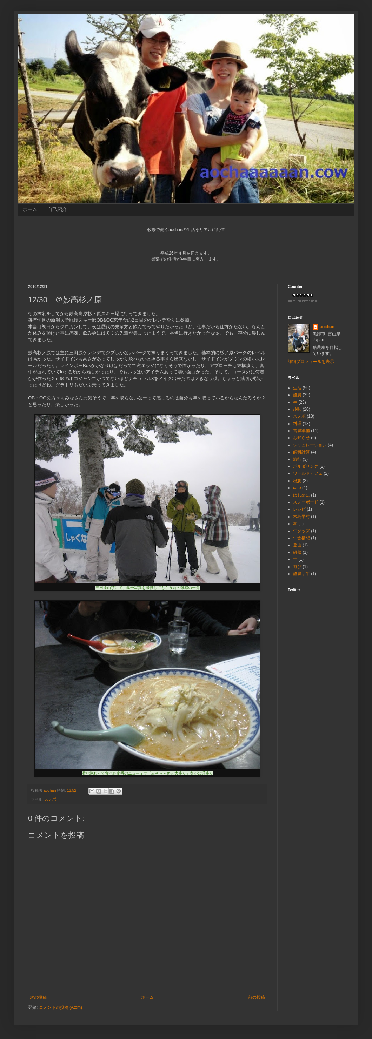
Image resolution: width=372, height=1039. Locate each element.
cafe (297, 487)
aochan (327, 326)
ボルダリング (305, 466)
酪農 (297, 394)
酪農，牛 (301, 573)
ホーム (29, 209)
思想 (297, 480)
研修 (297, 552)
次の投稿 (38, 997)
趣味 (297, 409)
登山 (297, 544)
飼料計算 (301, 452)
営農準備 (301, 430)
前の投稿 (256, 997)
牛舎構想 (301, 537)
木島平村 (301, 516)
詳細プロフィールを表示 (311, 361)
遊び (297, 566)
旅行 (297, 459)
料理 (297, 423)
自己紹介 (57, 209)
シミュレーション (310, 445)
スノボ (50, 799)
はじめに (301, 495)
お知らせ (301, 437)
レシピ (299, 509)
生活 (297, 387)
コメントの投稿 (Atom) (60, 1007)
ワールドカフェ (308, 473)
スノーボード (305, 502)
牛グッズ (301, 530)
